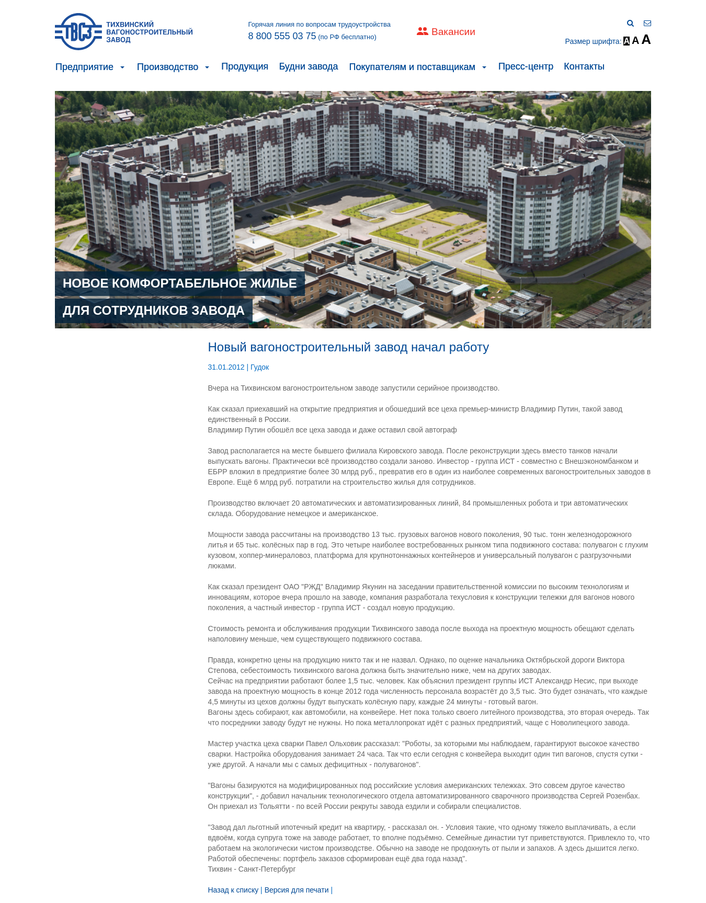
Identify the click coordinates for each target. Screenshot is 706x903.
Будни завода (308, 66)
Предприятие (84, 67)
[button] (122, 67)
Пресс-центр (525, 66)
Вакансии (453, 31)
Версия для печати (297, 890)
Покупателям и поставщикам (412, 67)
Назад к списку (233, 890)
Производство (167, 67)
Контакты (584, 66)
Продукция (244, 66)
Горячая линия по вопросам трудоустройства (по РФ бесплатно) (319, 30)
